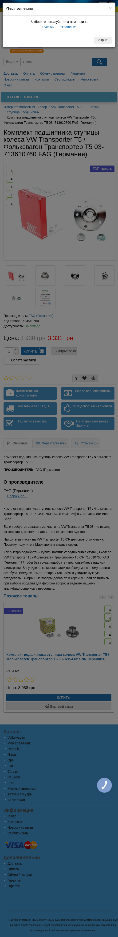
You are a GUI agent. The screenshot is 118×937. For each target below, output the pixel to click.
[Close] (110, 8)
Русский (48, 27)
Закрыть (103, 40)
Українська (68, 27)
